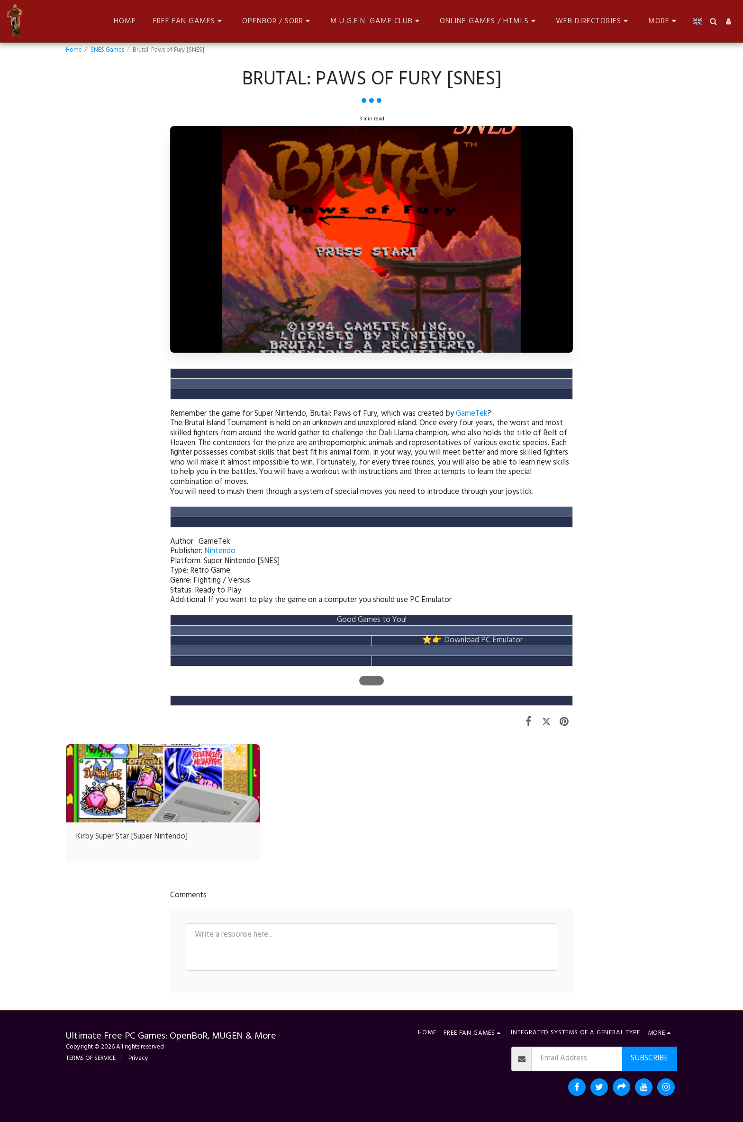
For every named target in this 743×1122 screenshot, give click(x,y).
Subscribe (649, 1058)
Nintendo (220, 551)
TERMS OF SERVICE (91, 1058)
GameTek (472, 414)
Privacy (138, 1058)
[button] (189, 21)
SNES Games (107, 50)
